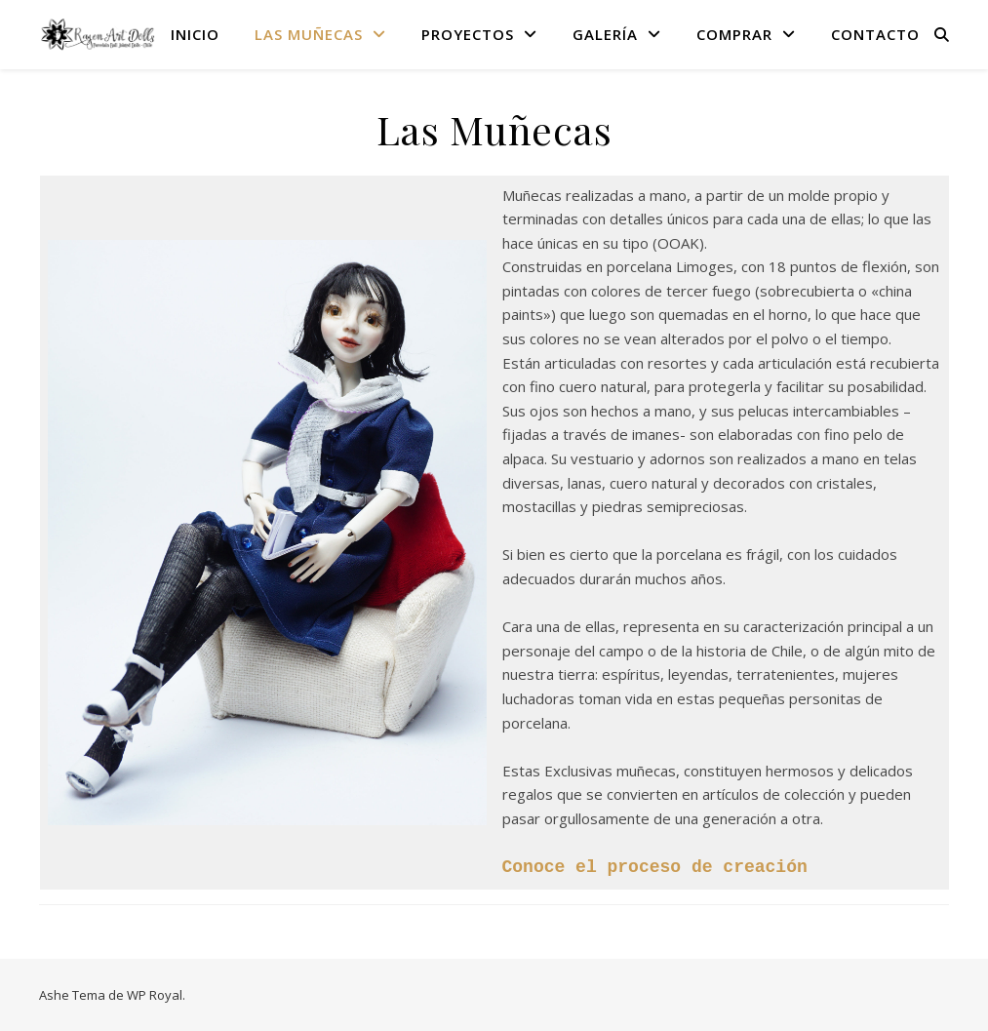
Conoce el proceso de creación (655, 866)
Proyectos (467, 34)
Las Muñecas (309, 34)
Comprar (734, 34)
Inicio (195, 34)
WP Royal (154, 994)
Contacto (875, 34)
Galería (605, 34)
